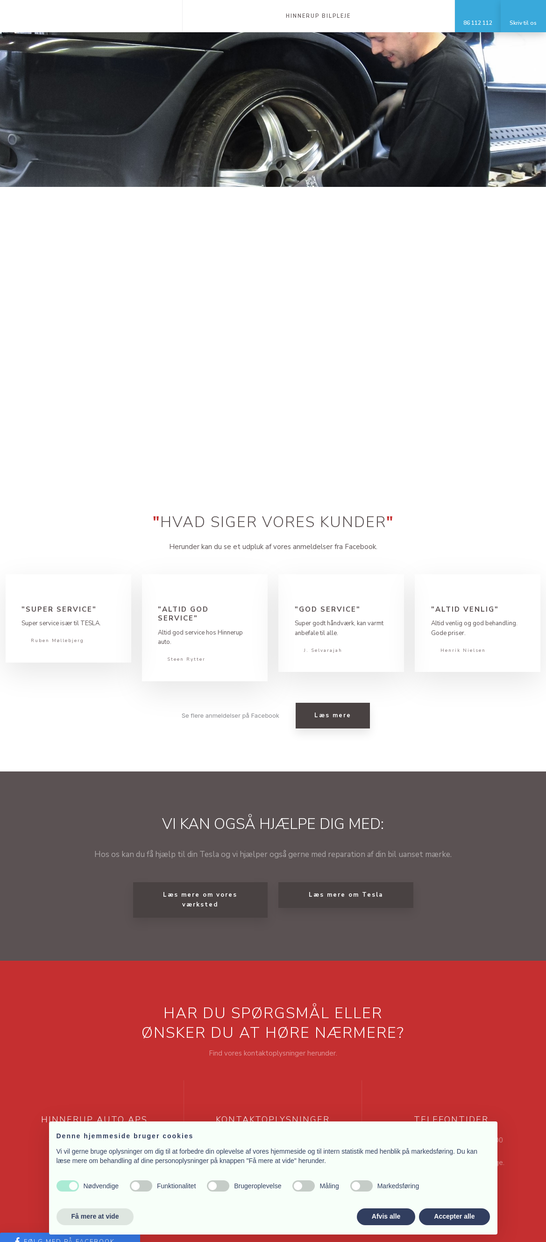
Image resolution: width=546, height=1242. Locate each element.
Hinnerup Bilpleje (318, 16)
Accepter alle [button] (454, 1216)
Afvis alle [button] (386, 1216)
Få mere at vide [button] (95, 1216)
